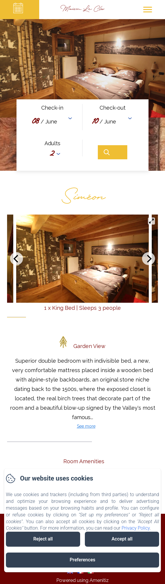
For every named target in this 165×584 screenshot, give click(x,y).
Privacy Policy (136, 528)
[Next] (148, 258)
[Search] (112, 152)
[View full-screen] (151, 221)
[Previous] (16, 258)
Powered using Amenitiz (82, 580)
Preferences (82, 560)
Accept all (121, 539)
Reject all (43, 539)
